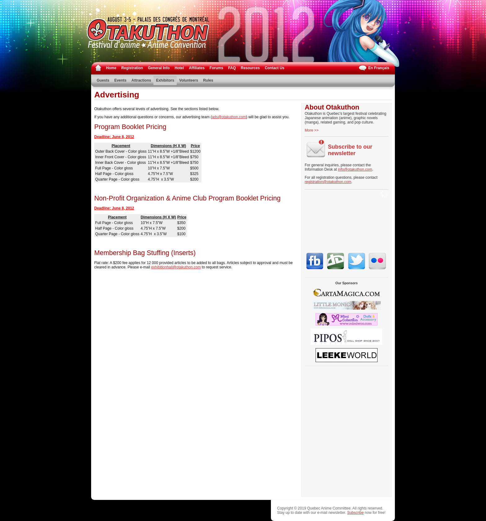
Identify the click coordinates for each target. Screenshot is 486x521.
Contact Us (274, 68)
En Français (373, 68)
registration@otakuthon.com (328, 182)
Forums (216, 68)
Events (120, 80)
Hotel (179, 68)
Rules (208, 80)
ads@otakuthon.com (229, 117)
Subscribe (355, 512)
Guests (103, 80)
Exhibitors (165, 80)
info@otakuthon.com (355, 169)
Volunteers (188, 80)
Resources (250, 68)
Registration (132, 68)
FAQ (232, 68)
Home (111, 68)
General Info (159, 68)
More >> (312, 130)
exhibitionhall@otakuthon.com (176, 267)
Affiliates (197, 68)
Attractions (141, 80)
